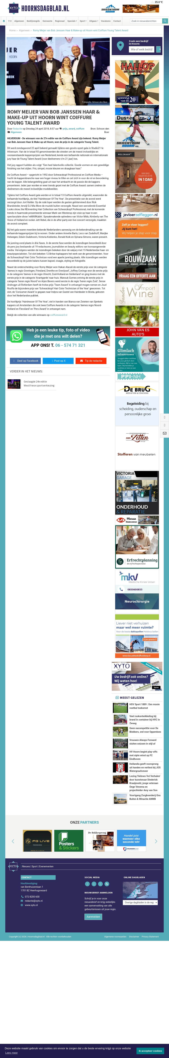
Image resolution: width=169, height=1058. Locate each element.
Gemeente (47, 21)
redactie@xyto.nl (34, 901)
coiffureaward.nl (58, 315)
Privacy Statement (150, 936)
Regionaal (60, 21)
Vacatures (106, 21)
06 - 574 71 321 (70, 345)
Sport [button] (82, 21)
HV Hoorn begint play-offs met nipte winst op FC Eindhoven (143, 755)
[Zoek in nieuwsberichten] (146, 21)
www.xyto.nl (31, 905)
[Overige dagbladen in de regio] (140, 902)
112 (10, 21)
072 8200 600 (32, 896)
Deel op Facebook (25, 360)
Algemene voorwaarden (115, 936)
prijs (65, 128)
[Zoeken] (165, 21)
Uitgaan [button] (93, 21)
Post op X (58, 360)
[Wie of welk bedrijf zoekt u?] (141, 49)
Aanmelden (93, 916)
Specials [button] (71, 21)
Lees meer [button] (11, 1052)
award (71, 128)
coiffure (80, 128)
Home (12, 30)
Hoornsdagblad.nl (45, 8)
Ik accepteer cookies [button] (150, 1051)
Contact (117, 21)
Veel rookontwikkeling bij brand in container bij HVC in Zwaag (144, 720)
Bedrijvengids (33, 21)
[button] (9, 841)
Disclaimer (134, 936)
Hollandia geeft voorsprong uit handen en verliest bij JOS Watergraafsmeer (145, 767)
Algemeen (19, 21)
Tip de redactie (91, 360)
